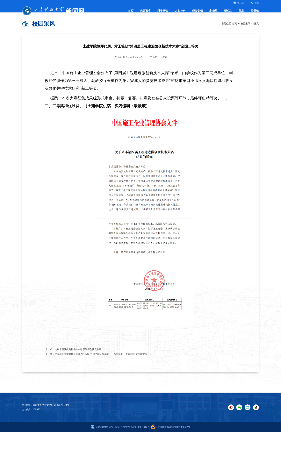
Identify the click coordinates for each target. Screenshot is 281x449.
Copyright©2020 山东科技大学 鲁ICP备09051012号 (120, 435)
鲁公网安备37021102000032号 (170, 435)
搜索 (255, 2)
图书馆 (255, 12)
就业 (241, 12)
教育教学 (145, 12)
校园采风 (245, 31)
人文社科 (180, 12)
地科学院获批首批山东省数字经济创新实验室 (78, 357)
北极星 (213, 12)
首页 (130, 12)
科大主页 (239, 2)
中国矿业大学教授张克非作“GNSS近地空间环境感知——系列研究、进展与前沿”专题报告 (101, 361)
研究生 (228, 12)
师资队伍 (197, 12)
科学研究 (162, 12)
